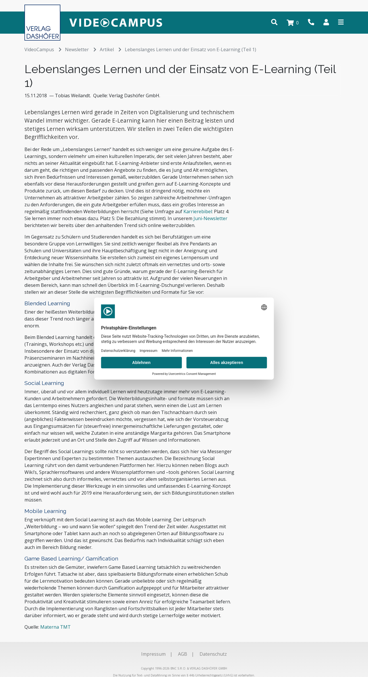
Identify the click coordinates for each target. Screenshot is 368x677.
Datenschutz (213, 654)
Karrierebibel (197, 211)
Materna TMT (55, 627)
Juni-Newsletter (210, 218)
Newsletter (80, 49)
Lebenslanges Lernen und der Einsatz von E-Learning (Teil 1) (190, 49)
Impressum (153, 654)
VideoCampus (43, 49)
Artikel (110, 49)
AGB (182, 654)
